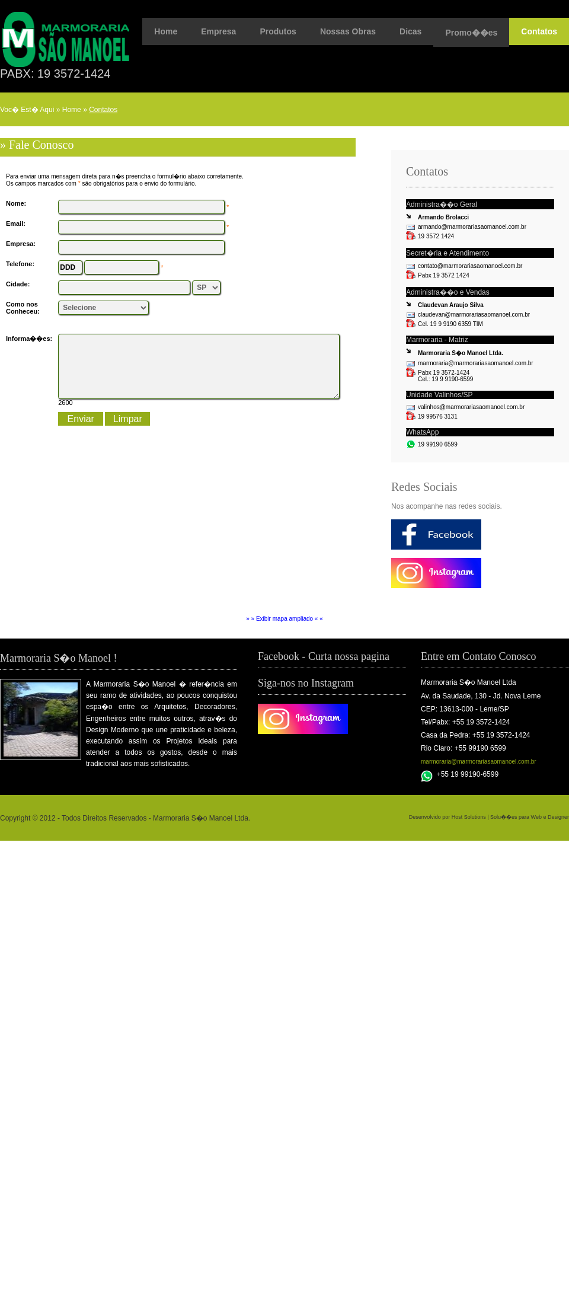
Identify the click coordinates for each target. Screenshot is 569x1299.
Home (165, 31)
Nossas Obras (348, 31)
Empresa (218, 31)
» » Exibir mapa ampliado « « (284, 618)
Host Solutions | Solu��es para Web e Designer (510, 817)
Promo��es (471, 32)
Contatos (539, 31)
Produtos (278, 31)
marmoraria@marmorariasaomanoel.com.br (478, 761)
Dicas (410, 31)
